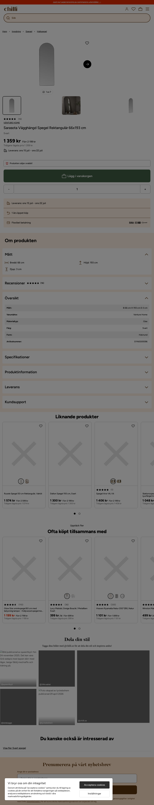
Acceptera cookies (94, 784)
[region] (59, 789)
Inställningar (94, 793)
